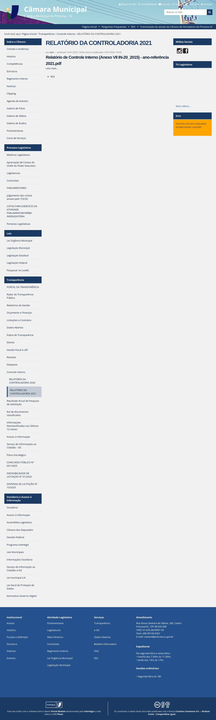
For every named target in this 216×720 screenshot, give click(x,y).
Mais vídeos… (183, 106)
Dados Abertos (102, 637)
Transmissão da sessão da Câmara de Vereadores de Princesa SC (176, 26)
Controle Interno (66, 34)
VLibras (179, 4)
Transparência (47, 34)
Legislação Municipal (58, 665)
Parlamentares (55, 623)
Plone (60, 714)
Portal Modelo (58, 711)
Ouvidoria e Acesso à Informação (19, 498)
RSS (133, 26)
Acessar (208, 4)
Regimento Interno (57, 651)
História (11, 630)
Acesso (10, 623)
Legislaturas (54, 630)
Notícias (11, 651)
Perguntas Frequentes (114, 26)
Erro (178, 116)
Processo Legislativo (19, 147)
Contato (166, 4)
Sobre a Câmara (16, 41)
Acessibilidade (149, 4)
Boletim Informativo (105, 644)
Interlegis (89, 711)
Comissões (53, 644)
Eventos (11, 658)
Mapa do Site (129, 4)
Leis (9, 233)
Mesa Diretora (55, 637)
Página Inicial (89, 26)
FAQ (96, 651)
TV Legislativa (184, 64)
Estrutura (12, 644)
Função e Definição (17, 637)
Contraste (193, 4)
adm (52, 52)
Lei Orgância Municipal (60, 658)
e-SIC (97, 630)
